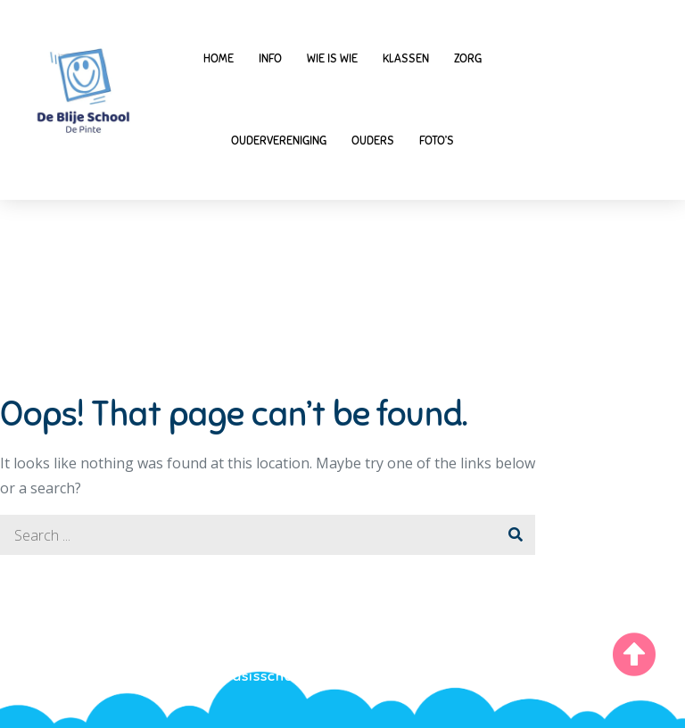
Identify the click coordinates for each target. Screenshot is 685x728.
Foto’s (436, 141)
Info (270, 59)
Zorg (468, 59)
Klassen (406, 59)
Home (218, 59)
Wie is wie (332, 59)
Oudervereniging (278, 141)
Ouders (372, 141)
